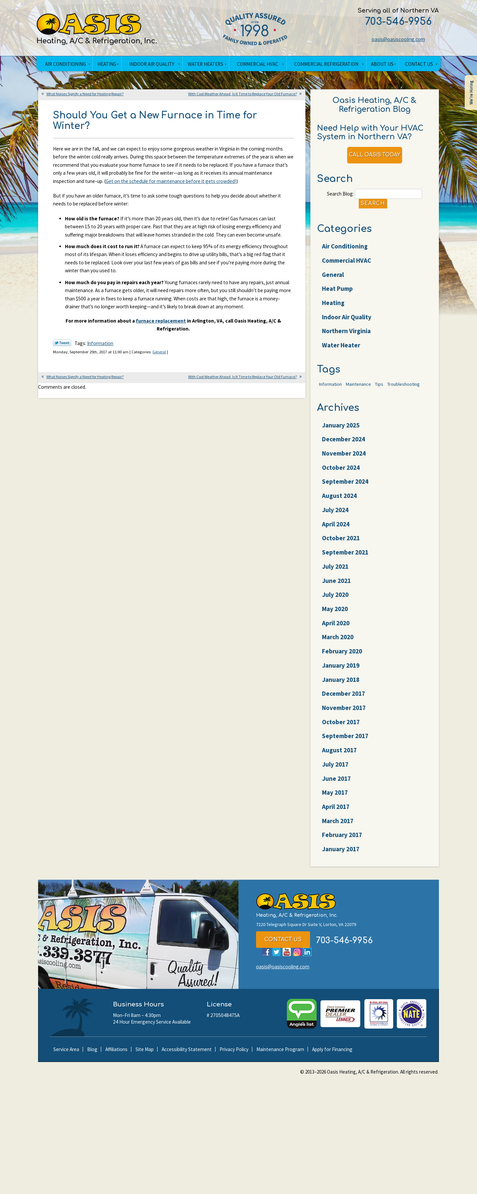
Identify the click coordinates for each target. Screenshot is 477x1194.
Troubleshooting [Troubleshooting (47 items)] (403, 389)
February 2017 (342, 840)
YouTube (287, 958)
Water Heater (341, 349)
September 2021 (345, 557)
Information (101, 380)
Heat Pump (337, 292)
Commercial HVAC (346, 264)
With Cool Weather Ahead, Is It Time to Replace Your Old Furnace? (242, 94)
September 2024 (345, 487)
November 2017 (344, 713)
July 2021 (335, 572)
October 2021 (341, 544)
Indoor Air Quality (347, 321)
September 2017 (345, 741)
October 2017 (341, 727)
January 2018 (341, 685)
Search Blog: (339, 196)
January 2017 (341, 854)
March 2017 (338, 826)
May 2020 (335, 614)
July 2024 (335, 515)
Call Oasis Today (374, 157)
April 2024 (336, 529)
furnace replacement (160, 357)
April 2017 (336, 812)
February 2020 (342, 656)
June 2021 (336, 586)
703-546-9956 (393, 21)
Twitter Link (62, 380)
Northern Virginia (346, 335)
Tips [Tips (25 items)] (379, 389)
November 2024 (344, 459)
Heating (333, 306)
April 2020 (336, 628)
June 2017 (336, 784)
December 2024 (343, 445)
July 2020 (335, 600)
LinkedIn (307, 958)
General (165, 389)
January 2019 (341, 671)
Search (373, 207)
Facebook (266, 958)
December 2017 (343, 699)
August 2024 (339, 501)
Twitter (276, 958)
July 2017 (335, 770)
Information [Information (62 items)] (330, 389)
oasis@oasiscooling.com (393, 40)
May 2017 (335, 798)
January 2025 (341, 430)
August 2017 (339, 755)
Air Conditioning (345, 250)
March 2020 (338, 642)
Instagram (297, 958)
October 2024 (341, 473)
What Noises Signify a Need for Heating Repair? (85, 94)
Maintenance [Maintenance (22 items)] (358, 389)
